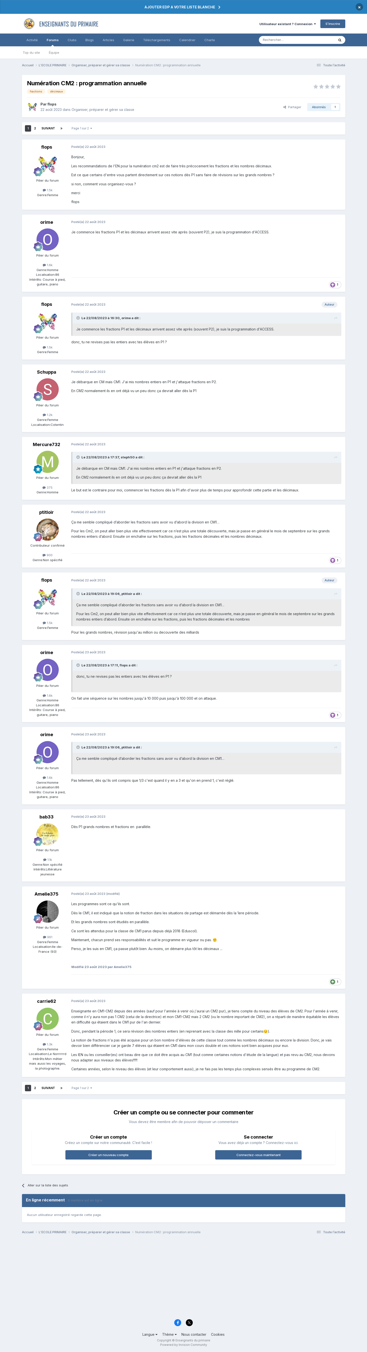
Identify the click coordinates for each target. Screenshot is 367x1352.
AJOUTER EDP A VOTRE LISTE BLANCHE (179, 7)
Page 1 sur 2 (82, 128)
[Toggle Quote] (78, 318)
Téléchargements (156, 40)
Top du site (31, 52)
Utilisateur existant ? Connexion (287, 24)
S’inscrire (333, 24)
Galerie (128, 40)
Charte (209, 40)
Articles (108, 40)
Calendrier (187, 40)
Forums (53, 42)
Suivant (48, 128)
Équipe (54, 52)
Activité (32, 40)
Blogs (89, 40)
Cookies (218, 1334)
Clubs (72, 40)
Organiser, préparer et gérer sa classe (103, 109)
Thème (169, 1334)
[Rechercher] (286, 40)
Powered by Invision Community (183, 1345)
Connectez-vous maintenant (258, 1155)
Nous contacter (193, 1334)
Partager (292, 107)
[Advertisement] (170, 1278)
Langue (149, 1334)
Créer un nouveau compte (108, 1155)
